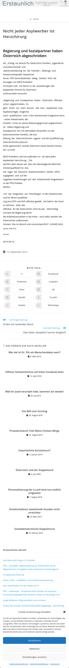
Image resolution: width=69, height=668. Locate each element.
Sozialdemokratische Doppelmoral (34, 529)
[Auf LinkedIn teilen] (50, 282)
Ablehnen (34, 648)
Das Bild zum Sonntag (34, 411)
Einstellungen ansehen (34, 656)
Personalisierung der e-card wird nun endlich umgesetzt (34, 491)
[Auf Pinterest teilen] (19, 282)
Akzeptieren (34, 640)
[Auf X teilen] (19, 274)
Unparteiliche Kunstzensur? (34, 450)
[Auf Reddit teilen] (19, 297)
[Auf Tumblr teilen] (50, 297)
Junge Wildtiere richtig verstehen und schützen (24, 600)
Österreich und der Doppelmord (34, 470)
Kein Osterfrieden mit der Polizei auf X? (21, 585)
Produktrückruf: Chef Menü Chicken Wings (34, 430)
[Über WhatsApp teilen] (50, 305)
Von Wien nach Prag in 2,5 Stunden (19, 560)
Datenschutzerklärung (18, 664)
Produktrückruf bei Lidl (13, 574)
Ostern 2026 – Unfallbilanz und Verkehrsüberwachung (28, 580)
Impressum (55, 664)
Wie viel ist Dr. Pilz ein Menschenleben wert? (34, 352)
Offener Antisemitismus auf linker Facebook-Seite (34, 372)
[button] (64, 611)
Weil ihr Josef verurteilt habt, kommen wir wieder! (34, 391)
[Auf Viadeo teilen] (19, 305)
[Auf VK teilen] (50, 290)
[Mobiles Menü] (34, 19)
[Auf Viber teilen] (19, 290)
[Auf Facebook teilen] (50, 274)
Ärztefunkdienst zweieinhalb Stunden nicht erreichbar (34, 511)
